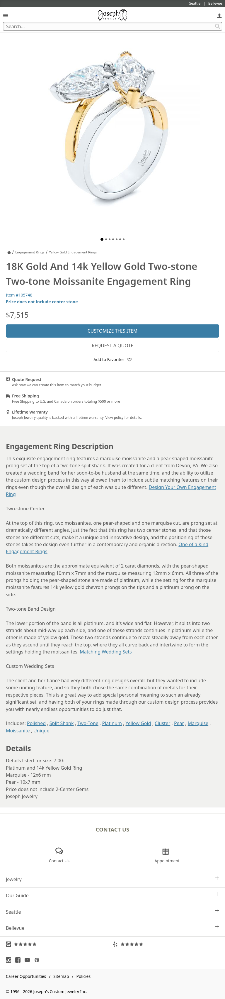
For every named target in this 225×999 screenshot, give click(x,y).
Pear (179, 723)
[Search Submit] (217, 26)
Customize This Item (113, 331)
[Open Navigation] (5, 15)
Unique (41, 730)
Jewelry (112, 879)
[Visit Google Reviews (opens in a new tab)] (59, 944)
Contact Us (112, 829)
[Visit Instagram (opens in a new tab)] (10, 960)
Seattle (112, 911)
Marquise (198, 723)
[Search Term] (112, 26)
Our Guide (112, 895)
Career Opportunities (26, 976)
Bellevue (112, 928)
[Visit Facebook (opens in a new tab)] (19, 960)
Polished (36, 723)
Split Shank (62, 723)
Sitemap (61, 976)
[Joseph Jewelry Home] (9, 252)
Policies (83, 976)
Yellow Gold (138, 723)
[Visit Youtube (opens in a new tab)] (29, 960)
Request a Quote (112, 345)
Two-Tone (87, 723)
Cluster (162, 723)
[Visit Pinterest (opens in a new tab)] (38, 960)
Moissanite (18, 730)
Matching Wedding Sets (106, 651)
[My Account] (219, 15)
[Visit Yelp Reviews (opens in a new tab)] (165, 944)
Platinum (112, 723)
